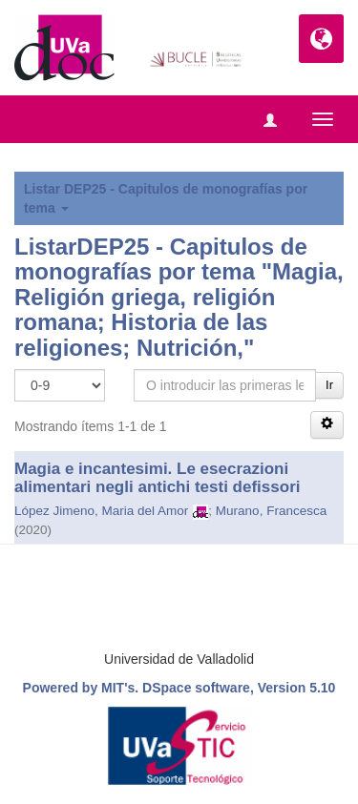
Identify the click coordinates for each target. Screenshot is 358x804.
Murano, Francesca (271, 511)
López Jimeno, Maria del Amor (101, 511)
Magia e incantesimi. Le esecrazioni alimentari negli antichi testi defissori (157, 478)
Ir (329, 385)
